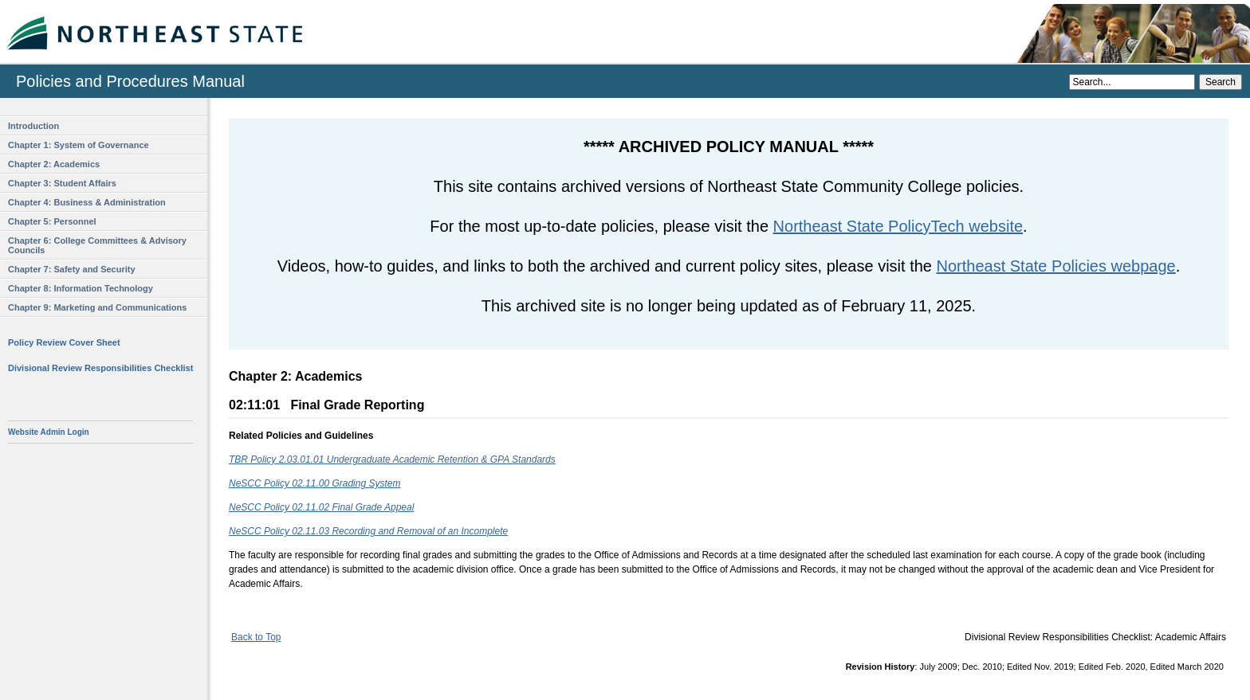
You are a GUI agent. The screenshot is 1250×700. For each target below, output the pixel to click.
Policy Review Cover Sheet (64, 342)
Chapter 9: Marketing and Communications (97, 307)
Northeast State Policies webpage (1056, 266)
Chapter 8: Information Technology (80, 288)
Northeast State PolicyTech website (898, 226)
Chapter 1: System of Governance (78, 145)
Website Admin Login (48, 432)
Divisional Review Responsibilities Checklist (100, 368)
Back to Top (256, 637)
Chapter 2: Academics (54, 164)
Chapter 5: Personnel (52, 221)
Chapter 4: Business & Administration (87, 202)
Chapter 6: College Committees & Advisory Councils (97, 245)
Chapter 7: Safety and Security (72, 269)
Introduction (33, 126)
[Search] (1132, 82)
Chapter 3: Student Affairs (62, 183)
